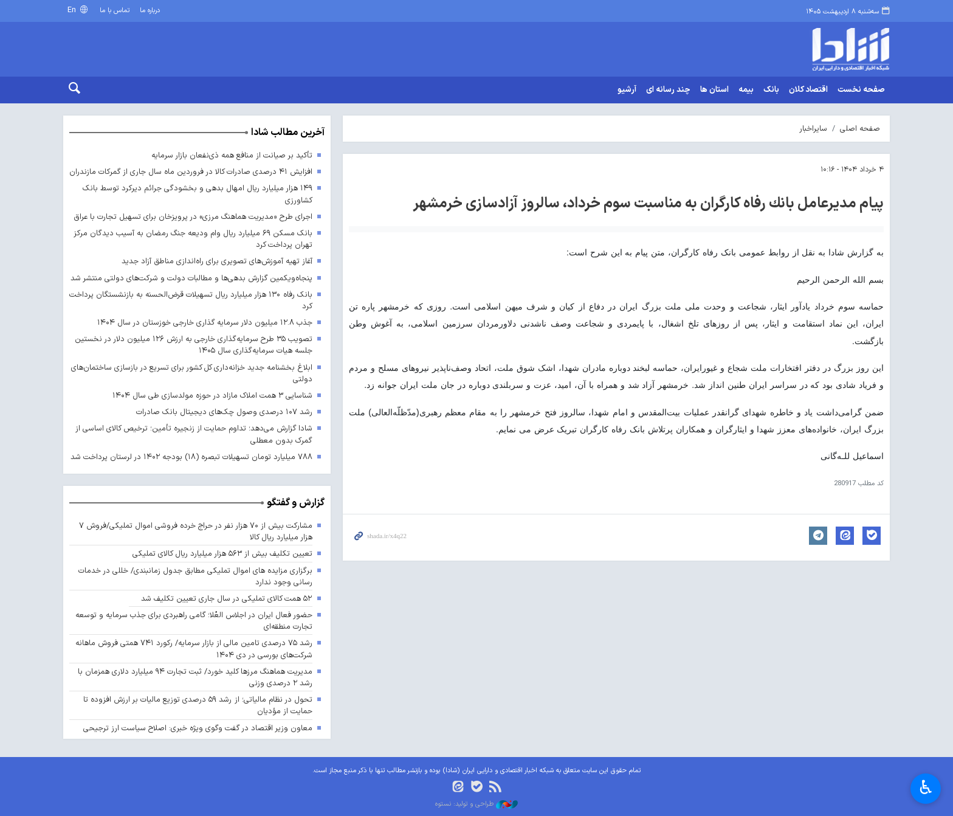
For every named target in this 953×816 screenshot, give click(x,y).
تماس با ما (114, 10)
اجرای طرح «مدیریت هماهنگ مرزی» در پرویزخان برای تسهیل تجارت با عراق (191, 217)
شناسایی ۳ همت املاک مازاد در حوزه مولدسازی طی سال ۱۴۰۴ (212, 395)
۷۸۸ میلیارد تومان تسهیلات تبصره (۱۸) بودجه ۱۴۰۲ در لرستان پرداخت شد (191, 457)
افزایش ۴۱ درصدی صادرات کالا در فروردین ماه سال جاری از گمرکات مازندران (190, 172)
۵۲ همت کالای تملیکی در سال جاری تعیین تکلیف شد (226, 598)
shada (798, 49)
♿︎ (926, 787)
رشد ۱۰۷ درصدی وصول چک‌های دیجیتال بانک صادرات (224, 412)
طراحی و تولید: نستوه (476, 804)
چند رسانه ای (668, 90)
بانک (771, 90)
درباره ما (150, 10)
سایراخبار (813, 128)
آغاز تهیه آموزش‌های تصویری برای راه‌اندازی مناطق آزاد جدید (217, 261)
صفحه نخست (861, 90)
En (72, 10)
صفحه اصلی (860, 128)
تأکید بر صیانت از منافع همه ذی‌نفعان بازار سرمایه (231, 155)
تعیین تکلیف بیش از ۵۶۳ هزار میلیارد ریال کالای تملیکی (222, 553)
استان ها (714, 90)
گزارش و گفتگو (296, 503)
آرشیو (627, 90)
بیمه (746, 90)
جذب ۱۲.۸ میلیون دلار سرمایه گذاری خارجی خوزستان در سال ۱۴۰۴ (204, 322)
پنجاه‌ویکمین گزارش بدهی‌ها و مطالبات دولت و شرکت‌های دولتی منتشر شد (191, 278)
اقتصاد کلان (808, 90)
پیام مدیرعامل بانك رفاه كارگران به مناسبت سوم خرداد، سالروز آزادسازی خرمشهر (648, 204)
